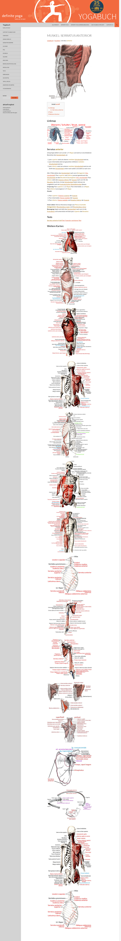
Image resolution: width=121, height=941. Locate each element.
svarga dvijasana (7, 111)
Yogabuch (6, 25)
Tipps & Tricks (6, 81)
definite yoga (65, 24)
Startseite (5, 35)
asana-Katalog (7, 39)
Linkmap (51, 108)
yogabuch (50, 40)
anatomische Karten (8, 85)
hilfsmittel (6, 78)
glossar (5, 46)
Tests (50, 112)
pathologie (6, 67)
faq (4, 49)
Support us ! (110, 24)
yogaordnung (7, 88)
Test (56, 220)
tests (4, 70)
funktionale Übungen (12, 112)
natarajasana (6, 109)
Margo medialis (65, 198)
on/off (58, 104)
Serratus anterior (56, 110)
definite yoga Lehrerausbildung (80, 24)
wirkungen (6, 74)
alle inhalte (55, 24)
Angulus (63, 196)
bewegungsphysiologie (9, 63)
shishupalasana (6, 107)
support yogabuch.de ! (9, 32)
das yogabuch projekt (97, 24)
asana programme (8, 42)
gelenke (5, 56)
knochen (5, 60)
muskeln (57, 40)
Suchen (5, 95)
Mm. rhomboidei (81, 177)
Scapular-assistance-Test (73, 220)
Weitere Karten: (53, 114)
